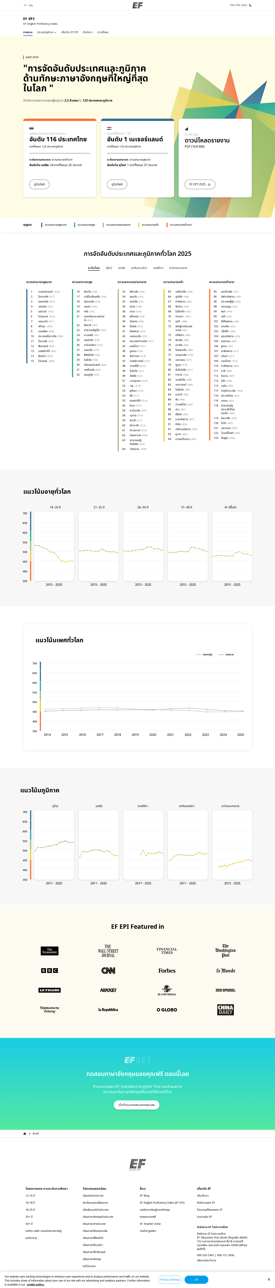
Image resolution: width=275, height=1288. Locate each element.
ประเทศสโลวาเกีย (47, 336)
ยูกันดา (133, 391)
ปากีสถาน (180, 302)
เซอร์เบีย (88, 340)
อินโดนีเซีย (180, 370)
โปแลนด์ (43, 361)
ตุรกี (178, 321)
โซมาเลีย (225, 418)
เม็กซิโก (225, 331)
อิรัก (223, 381)
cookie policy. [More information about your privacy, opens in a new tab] (35, 1284)
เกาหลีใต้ (134, 366)
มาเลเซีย (88, 335)
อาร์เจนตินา (90, 345)
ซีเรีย (178, 424)
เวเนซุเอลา (135, 381)
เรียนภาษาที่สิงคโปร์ (93, 1238)
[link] (40, 21)
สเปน (132, 307)
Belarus (134, 331)
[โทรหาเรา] (240, 5)
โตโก (223, 423)
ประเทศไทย (227, 396)
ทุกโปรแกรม (89, 1266)
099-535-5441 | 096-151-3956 (215, 1255)
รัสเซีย (133, 376)
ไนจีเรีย (88, 360)
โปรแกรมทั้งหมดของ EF (210, 1210)
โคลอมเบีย (180, 350)
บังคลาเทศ (135, 435)
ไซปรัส (133, 326)
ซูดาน (224, 346)
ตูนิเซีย (178, 297)
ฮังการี (87, 325)
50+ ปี (29, 1224)
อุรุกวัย (133, 297)
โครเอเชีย (43, 297)
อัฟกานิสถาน (227, 297)
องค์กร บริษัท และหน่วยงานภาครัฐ (44, 1231)
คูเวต (178, 434)
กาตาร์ (178, 375)
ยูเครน (133, 351)
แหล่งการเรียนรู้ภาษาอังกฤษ (155, 1210)
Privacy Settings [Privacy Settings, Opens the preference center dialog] (170, 1279)
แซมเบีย (88, 350)
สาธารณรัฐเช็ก (92, 330)
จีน (176, 400)
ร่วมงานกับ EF (204, 1217)
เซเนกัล (225, 326)
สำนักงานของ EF (206, 1203)
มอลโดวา (134, 346)
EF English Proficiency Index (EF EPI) (162, 1203)
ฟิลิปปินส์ (89, 355)
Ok (196, 1279)
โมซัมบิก (179, 390)
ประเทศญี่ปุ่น (227, 302)
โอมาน (224, 376)
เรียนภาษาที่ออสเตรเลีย (95, 1231)
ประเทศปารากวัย (138, 341)
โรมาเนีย (42, 341)
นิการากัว (134, 425)
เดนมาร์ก (43, 321)
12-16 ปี (30, 1196)
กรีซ (86, 312)
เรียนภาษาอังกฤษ (92, 1259)
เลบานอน (180, 360)
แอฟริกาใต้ (44, 351)
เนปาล (133, 416)
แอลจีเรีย (180, 380)
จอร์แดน (225, 341)
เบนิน (224, 386)
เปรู (132, 386)
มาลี (223, 371)
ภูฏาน (178, 365)
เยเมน (224, 401)
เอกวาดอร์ (180, 385)
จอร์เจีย (134, 302)
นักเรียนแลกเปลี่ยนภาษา (95, 1203)
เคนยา (87, 307)
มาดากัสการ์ (181, 419)
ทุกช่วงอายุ (31, 1238)
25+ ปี (29, 1217)
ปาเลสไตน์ (180, 404)
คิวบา (132, 406)
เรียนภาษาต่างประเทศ (94, 1224)
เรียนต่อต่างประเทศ (93, 1196)
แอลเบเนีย (135, 336)
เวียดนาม (135, 449)
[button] (28, 5)
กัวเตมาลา (135, 430)
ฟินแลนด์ (43, 346)
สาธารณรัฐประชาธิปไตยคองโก (228, 409)
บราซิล (178, 345)
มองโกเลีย (226, 292)
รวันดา (224, 356)
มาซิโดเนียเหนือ (92, 297)
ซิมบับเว (42, 356)
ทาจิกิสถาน (226, 366)
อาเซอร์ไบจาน (182, 439)
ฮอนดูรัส (88, 375)
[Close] (269, 1279)
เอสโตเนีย (89, 370)
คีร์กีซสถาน (227, 321)
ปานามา (179, 316)
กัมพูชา (225, 438)
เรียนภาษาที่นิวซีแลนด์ (94, 1252)
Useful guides (148, 1231)
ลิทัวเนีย (134, 292)
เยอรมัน (42, 307)
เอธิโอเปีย (180, 292)
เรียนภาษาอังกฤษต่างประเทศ (98, 1217)
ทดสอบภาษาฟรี (148, 1217)
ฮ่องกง (133, 321)
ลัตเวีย (87, 292)
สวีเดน (42, 326)
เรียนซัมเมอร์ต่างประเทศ (95, 1210)
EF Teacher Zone (150, 1224)
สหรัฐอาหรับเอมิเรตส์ (183, 328)
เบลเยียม (43, 331)
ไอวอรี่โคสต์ (227, 433)
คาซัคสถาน (226, 351)
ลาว (177, 409)
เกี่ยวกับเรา (203, 1196)
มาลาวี (178, 395)
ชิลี (131, 396)
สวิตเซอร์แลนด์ (92, 365)
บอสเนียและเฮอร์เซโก (94, 318)
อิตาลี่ (133, 420)
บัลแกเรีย (89, 302)
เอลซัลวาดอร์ (136, 361)
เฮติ (223, 316)
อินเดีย (178, 340)
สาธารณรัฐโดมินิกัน (135, 442)
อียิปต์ (178, 414)
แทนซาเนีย (181, 355)
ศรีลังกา (179, 335)
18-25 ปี (30, 1210)
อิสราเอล (134, 356)
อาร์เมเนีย (135, 411)
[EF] (137, 5)
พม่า (223, 312)
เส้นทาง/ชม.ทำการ (206, 1260)
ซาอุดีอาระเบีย (228, 391)
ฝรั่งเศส (134, 316)
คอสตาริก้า (135, 401)
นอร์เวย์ (42, 312)
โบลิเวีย (134, 371)
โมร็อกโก (180, 312)
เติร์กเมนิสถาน (183, 429)
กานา (132, 312)
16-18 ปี (30, 1203)
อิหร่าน (178, 307)
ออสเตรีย (43, 302)
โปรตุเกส (43, 316)
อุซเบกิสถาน (227, 336)
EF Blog (144, 1196)
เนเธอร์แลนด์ (45, 292)
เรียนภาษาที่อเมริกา (93, 1245)
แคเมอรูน (226, 307)
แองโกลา (226, 361)
